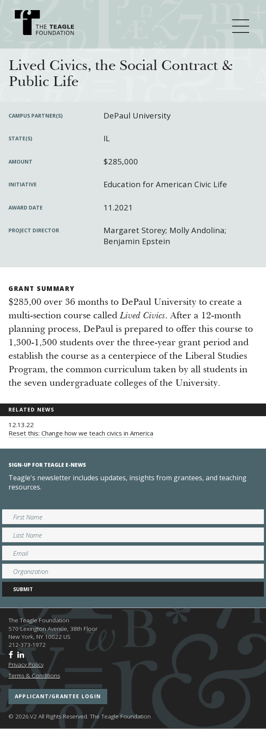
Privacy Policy (25, 664)
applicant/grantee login (58, 696)
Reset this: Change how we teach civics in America (80, 433)
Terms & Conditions (34, 675)
